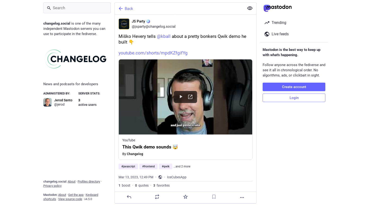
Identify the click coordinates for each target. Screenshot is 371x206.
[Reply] (129, 197)
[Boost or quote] (157, 197)
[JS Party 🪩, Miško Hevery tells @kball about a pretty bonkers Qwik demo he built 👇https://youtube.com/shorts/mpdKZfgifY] (185, 109)
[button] (185, 109)
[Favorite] (185, 197)
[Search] (77, 7)
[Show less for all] (249, 8)
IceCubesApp (176, 177)
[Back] (179, 8)
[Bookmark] (214, 197)
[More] (242, 197)
